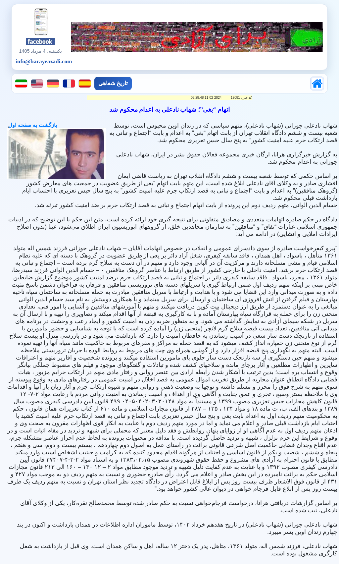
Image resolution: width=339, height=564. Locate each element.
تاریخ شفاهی (113, 83)
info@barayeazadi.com (44, 61)
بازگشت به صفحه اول (32, 125)
